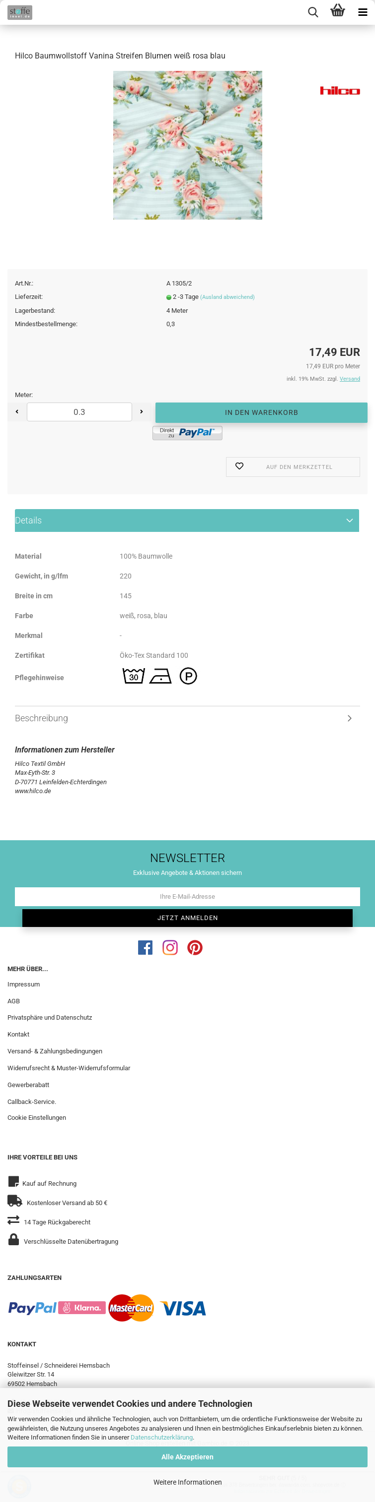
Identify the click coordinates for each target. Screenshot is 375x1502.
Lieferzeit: (29, 297)
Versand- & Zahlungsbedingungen (54, 1052)
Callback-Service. (31, 1102)
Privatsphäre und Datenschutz (49, 1018)
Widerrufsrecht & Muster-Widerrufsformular (68, 1069)
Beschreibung (41, 718)
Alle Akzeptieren (187, 1457)
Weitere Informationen (187, 1482)
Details (28, 521)
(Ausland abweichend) (227, 298)
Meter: (24, 396)
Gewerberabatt (28, 1085)
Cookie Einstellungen (36, 1118)
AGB (13, 1001)
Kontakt (18, 1035)
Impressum (23, 984)
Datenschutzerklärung (162, 1437)
